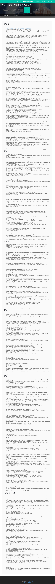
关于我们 (8, 9)
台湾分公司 (50, 1)
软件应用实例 (20, 9)
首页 (4, 9)
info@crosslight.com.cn (28, 1)
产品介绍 (14, 9)
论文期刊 (27, 9)
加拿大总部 (38, 1)
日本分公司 (44, 1)
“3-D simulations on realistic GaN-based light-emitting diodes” (18, 28)
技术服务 (32, 9)
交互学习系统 (38, 9)
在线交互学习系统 (30, 581)
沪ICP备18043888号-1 (27, 582)
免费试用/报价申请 (7, 15)
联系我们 (45, 9)
